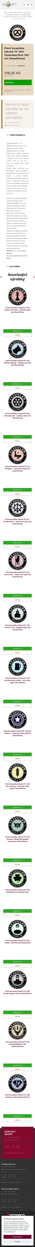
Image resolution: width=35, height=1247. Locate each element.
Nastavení (17, 1241)
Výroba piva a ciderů (15, 12)
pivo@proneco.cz (12, 125)
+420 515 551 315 (8, 1167)
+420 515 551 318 (8, 1191)
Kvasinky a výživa (12, 14)
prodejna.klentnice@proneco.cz (13, 1169)
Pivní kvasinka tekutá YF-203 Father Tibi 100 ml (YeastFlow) (17, 942)
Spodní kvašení (25, 14)
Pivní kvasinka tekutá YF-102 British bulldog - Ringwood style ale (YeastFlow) (17, 363)
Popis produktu (17, 135)
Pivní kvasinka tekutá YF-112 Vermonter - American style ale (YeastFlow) (17, 574)
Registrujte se (8, 90)
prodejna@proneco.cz (10, 1194)
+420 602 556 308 (12, 122)
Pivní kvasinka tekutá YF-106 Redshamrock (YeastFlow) (17, 891)
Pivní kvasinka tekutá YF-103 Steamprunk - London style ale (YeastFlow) (17, 415)
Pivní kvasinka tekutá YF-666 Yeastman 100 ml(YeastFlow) (17, 1096)
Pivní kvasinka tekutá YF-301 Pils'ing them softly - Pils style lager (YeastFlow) (17, 680)
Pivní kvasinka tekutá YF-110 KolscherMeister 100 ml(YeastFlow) (17, 1044)
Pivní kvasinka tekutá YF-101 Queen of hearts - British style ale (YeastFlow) (17, 310)
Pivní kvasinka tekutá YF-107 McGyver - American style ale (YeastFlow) (17, 468)
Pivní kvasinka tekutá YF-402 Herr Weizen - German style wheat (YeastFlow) (17, 786)
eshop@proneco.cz (13, 1140)
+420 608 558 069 (12, 1137)
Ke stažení (15, 266)
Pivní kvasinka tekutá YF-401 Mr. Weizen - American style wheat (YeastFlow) (17, 733)
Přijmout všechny (17, 1237)
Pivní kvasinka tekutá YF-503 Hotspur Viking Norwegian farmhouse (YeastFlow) (17, 839)
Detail (17, 335)
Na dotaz (9, 82)
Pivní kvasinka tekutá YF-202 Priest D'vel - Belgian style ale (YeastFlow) (17, 627)
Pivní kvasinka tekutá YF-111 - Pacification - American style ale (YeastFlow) (17, 521)
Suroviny (27, 12)
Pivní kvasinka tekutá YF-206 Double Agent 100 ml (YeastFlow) (17, 992)
